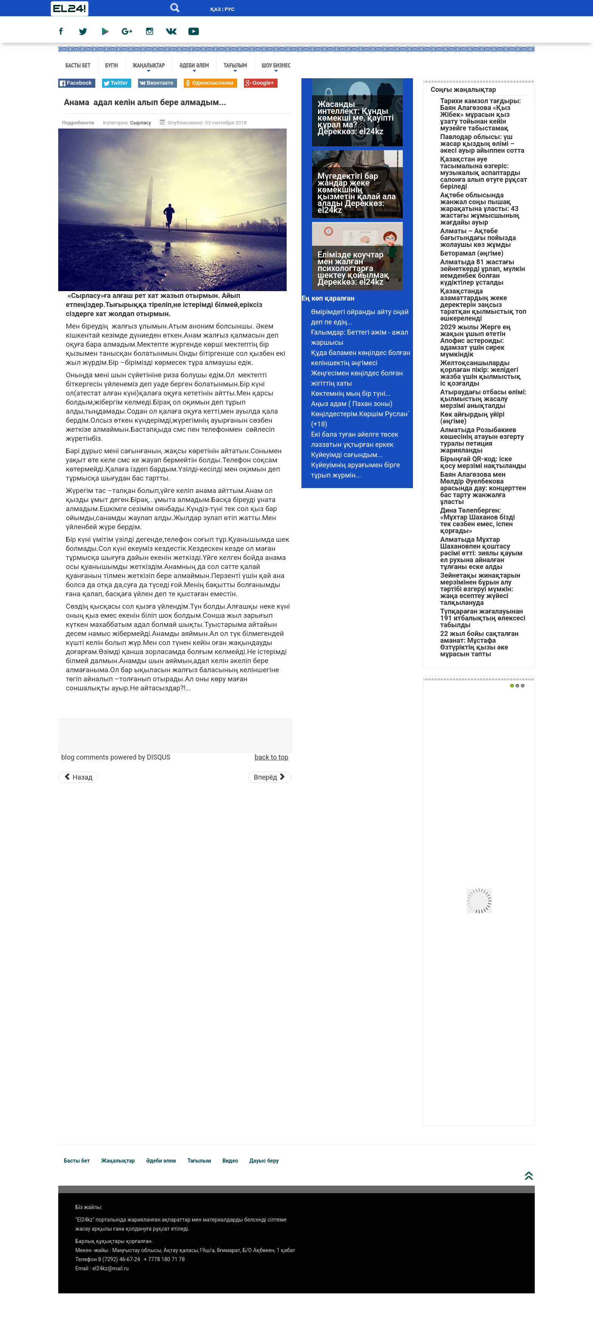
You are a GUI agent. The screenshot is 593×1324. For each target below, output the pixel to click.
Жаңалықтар (149, 67)
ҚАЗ (215, 9)
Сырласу (140, 122)
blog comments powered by (115, 757)
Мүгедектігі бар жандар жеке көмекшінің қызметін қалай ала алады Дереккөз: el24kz (357, 193)
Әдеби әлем (194, 67)
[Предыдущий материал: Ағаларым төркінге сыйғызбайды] (78, 777)
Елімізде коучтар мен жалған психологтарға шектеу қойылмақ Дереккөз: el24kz (353, 268)
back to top (271, 757)
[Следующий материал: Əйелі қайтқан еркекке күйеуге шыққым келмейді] (270, 777)
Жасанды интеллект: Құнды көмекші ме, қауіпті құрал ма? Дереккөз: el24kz (356, 117)
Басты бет (77, 65)
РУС (229, 9)
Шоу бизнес (276, 67)
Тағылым (235, 67)
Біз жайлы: (88, 1207)
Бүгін (111, 65)
